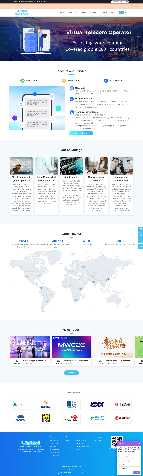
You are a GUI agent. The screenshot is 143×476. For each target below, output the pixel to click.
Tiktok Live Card (55, 455)
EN (121, 12)
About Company (81, 440)
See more (71, 373)
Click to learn (81, 133)
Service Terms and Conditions (71, 467)
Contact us (79, 449)
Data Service (54, 446)
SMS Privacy (71, 470)
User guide (108, 12)
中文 (126, 12)
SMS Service (54, 440)
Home (61, 12)
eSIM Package (54, 449)
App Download (54, 452)
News (83, 12)
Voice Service (54, 443)
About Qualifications (82, 446)
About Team (80, 443)
